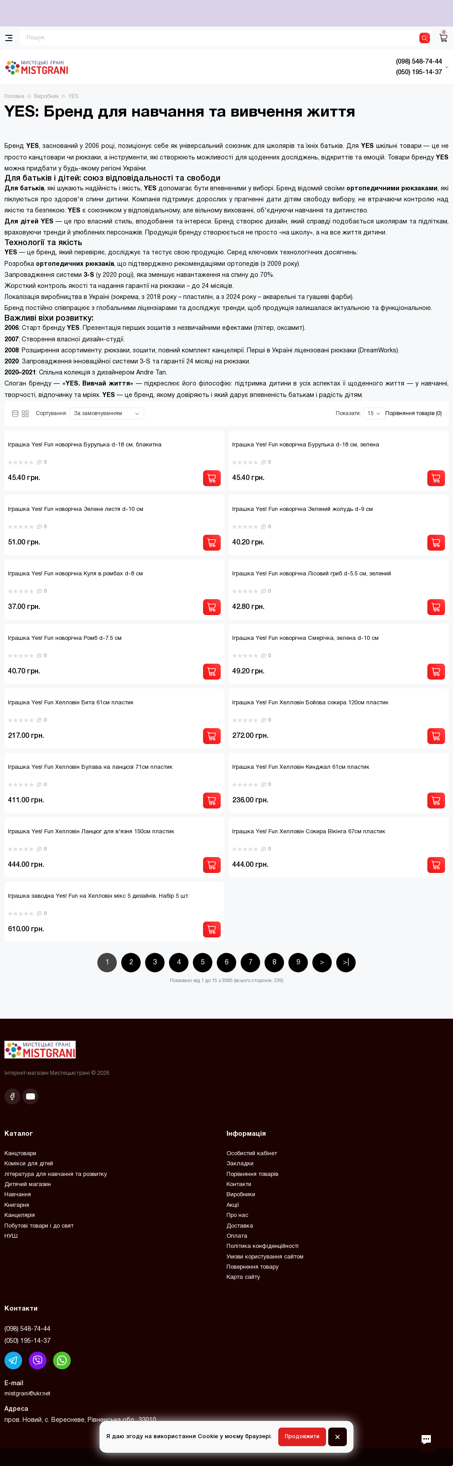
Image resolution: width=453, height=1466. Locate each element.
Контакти (238, 1184)
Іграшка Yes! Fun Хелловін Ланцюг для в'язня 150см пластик (91, 832)
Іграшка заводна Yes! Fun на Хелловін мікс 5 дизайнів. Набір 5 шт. (98, 896)
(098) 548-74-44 (27, 1329)
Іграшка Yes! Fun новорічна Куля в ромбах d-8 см (75, 574)
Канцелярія (19, 1215)
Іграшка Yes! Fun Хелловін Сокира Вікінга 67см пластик (308, 832)
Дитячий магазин (27, 1184)
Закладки (239, 1164)
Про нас (237, 1215)
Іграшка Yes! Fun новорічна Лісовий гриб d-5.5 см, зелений (311, 574)
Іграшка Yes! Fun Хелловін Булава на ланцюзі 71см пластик (90, 767)
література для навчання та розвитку (55, 1174)
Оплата (236, 1236)
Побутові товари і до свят (38, 1226)
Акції (232, 1205)
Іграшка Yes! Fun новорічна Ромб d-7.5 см (65, 638)
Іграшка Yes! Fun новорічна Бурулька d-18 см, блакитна (84, 445)
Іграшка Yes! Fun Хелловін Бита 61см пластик (71, 703)
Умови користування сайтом (264, 1257)
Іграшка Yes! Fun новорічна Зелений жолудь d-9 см (302, 509)
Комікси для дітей (28, 1164)
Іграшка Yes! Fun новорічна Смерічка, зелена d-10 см (305, 638)
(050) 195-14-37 (27, 1341)
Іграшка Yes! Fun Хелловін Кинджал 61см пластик (300, 767)
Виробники (240, 1195)
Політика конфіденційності (262, 1246)
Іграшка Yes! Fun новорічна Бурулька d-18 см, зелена (305, 445)
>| (346, 963)
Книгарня (16, 1205)
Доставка (239, 1226)
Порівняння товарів (252, 1174)
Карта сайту (243, 1277)
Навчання (17, 1195)
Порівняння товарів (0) (413, 413)
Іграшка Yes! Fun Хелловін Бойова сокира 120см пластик (310, 703)
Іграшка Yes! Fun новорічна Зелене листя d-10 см (75, 509)
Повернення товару (252, 1267)
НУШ (11, 1236)
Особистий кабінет (251, 1153)
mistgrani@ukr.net (27, 1394)
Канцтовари (20, 1153)
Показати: (348, 413)
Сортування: (51, 413)
